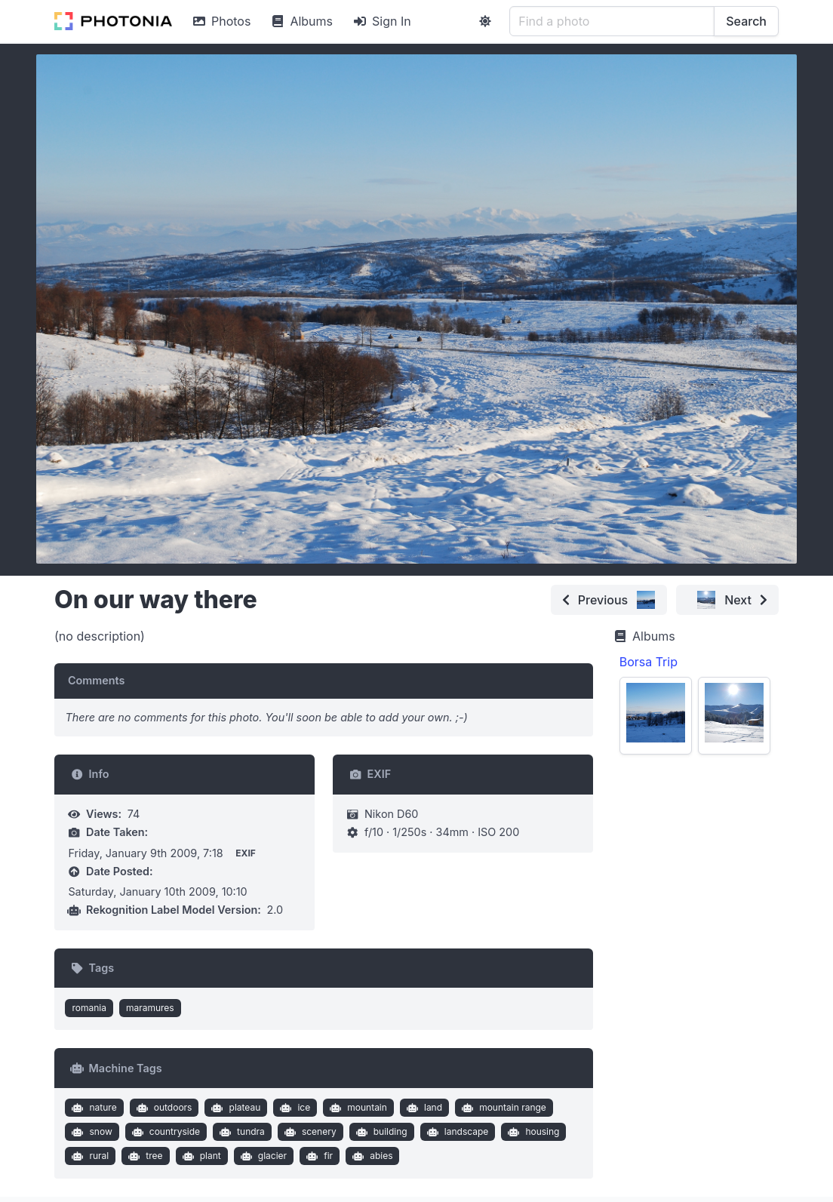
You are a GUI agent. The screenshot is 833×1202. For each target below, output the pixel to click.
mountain (357, 1108)
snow (90, 1132)
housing (532, 1132)
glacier (262, 1156)
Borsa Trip (648, 661)
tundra (241, 1132)
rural (89, 1156)
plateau (234, 1108)
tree (144, 1156)
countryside (164, 1132)
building (379, 1132)
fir (318, 1156)
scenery (308, 1132)
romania (89, 1007)
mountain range (502, 1108)
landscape (455, 1132)
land (422, 1108)
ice (293, 1108)
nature (93, 1108)
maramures (150, 1007)
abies (371, 1156)
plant (200, 1156)
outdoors (162, 1108)
